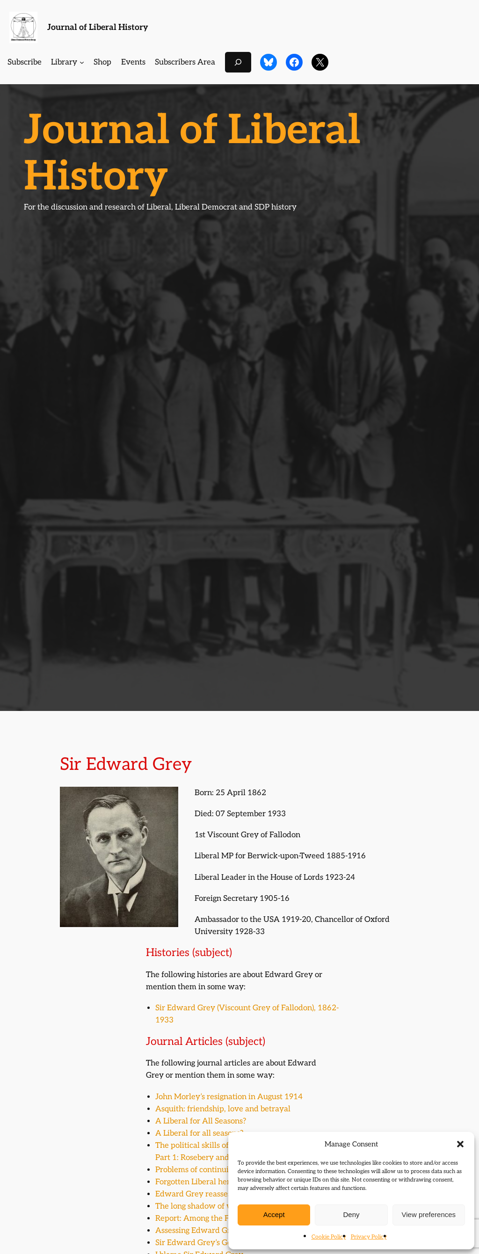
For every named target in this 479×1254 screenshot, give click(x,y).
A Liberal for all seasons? (199, 1133)
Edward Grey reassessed (199, 1194)
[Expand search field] (238, 62)
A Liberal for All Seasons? (200, 1121)
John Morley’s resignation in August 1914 (229, 1097)
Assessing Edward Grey (197, 1230)
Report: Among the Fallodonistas (213, 1218)
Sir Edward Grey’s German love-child (221, 1242)
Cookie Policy (329, 1236)
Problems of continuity (195, 1169)
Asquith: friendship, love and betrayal (222, 1109)
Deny (351, 1214)
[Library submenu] (82, 62)
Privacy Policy (369, 1236)
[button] (460, 1144)
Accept (274, 1214)
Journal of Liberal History (97, 27)
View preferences (429, 1214)
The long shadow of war (198, 1206)
